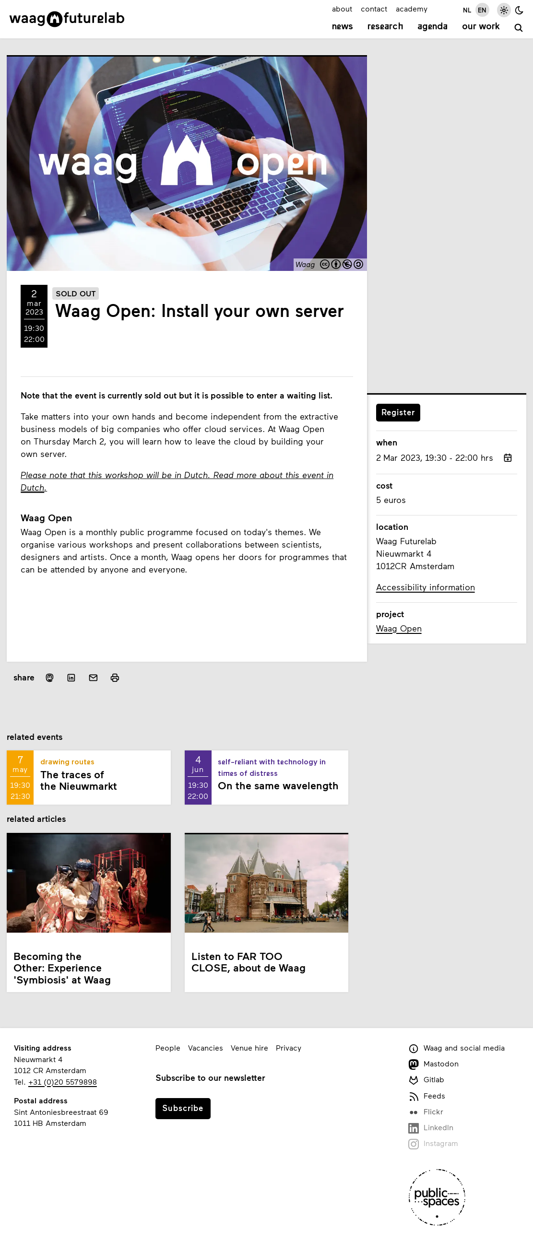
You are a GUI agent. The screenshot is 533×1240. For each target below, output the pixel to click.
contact (374, 8)
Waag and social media (456, 1048)
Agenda (432, 27)
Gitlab (426, 1080)
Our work (481, 27)
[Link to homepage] (67, 19)
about (342, 8)
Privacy (288, 1047)
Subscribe (182, 1107)
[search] (518, 28)
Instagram (433, 1143)
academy (411, 8)
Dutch (32, 487)
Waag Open (399, 628)
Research (385, 27)
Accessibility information (425, 587)
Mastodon (433, 1064)
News (342, 27)
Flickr (426, 1112)
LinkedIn (431, 1128)
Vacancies (205, 1047)
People (167, 1047)
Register (398, 412)
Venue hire (249, 1047)
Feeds (427, 1096)
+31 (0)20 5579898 (62, 1081)
